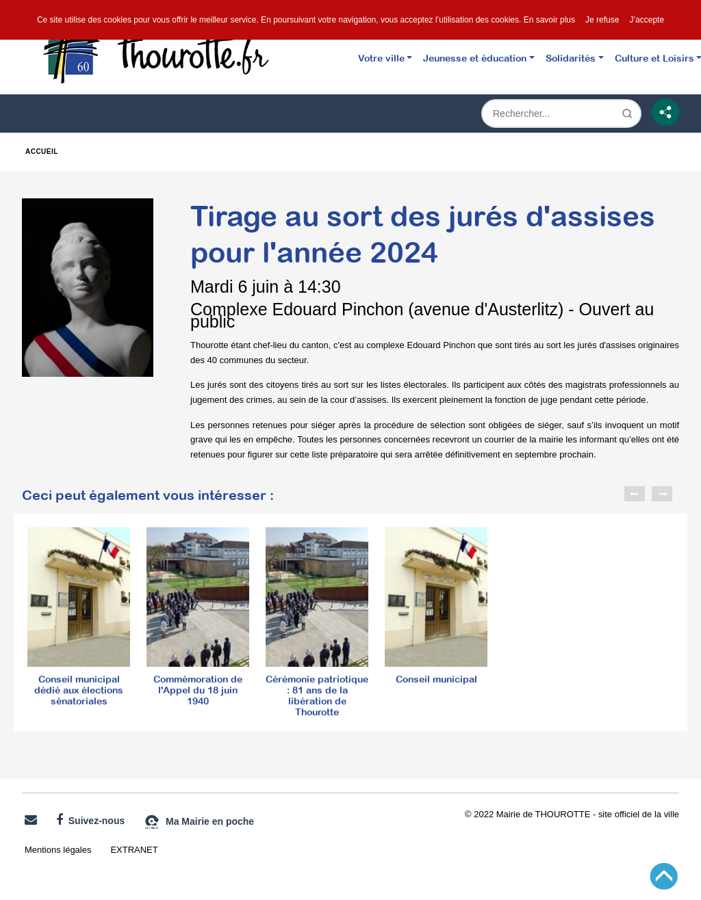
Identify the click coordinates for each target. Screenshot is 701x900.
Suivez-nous (90, 820)
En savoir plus (549, 20)
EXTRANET (133, 850)
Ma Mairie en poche (199, 822)
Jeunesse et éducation (474, 58)
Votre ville (381, 58)
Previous (634, 493)
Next (662, 493)
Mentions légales (58, 850)
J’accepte (646, 20)
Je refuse (602, 20)
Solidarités (571, 58)
